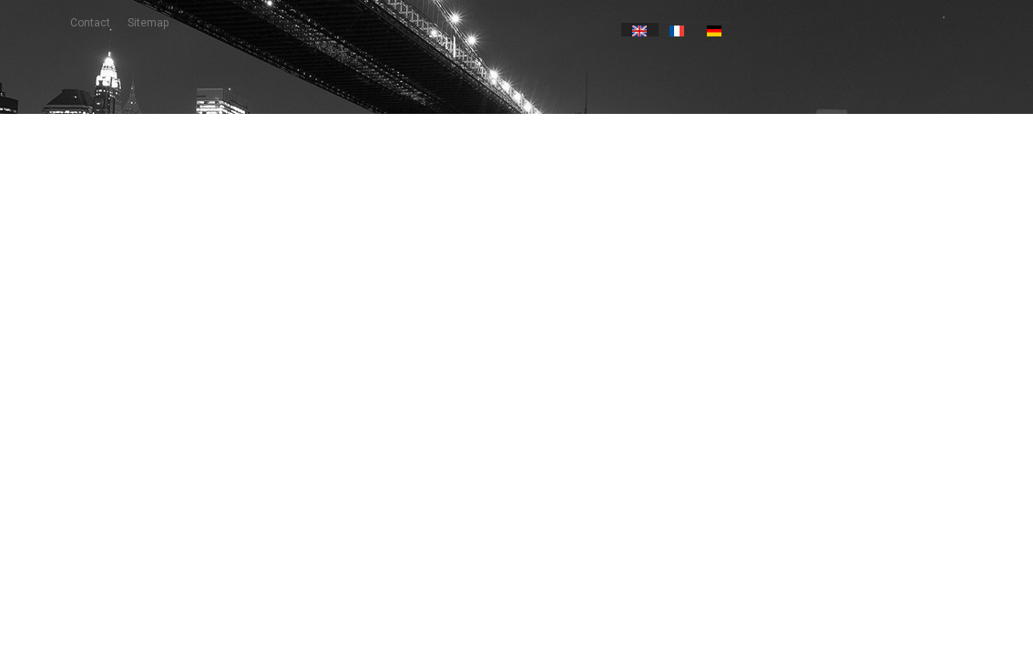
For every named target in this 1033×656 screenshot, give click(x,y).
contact (90, 22)
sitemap (148, 22)
